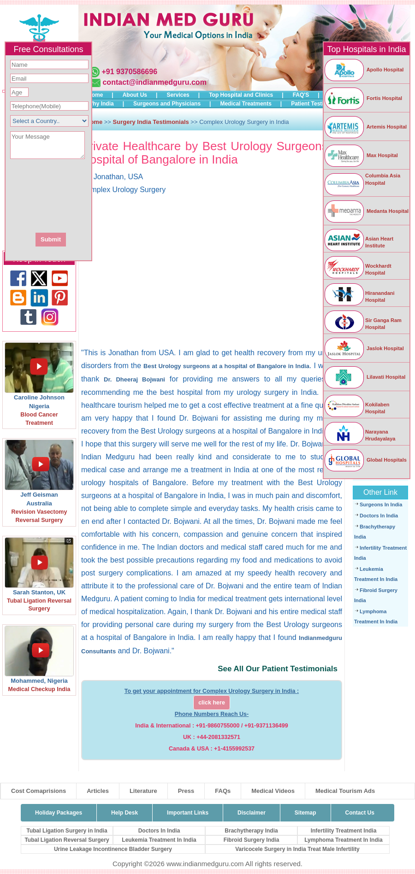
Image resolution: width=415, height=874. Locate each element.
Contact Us (359, 812)
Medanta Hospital (366, 211)
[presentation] (98, 195)
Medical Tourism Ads (345, 790)
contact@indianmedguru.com (154, 82)
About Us (135, 95)
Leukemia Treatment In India (159, 840)
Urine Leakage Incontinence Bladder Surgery (113, 849)
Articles (98, 790)
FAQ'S (301, 95)
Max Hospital (361, 155)
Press (186, 790)
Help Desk (124, 812)
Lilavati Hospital (364, 377)
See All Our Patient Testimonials (278, 668)
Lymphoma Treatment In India (343, 840)
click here (211, 702)
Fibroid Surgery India (251, 840)
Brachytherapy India (251, 830)
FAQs (223, 790)
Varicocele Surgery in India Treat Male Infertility (297, 849)
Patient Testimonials (317, 103)
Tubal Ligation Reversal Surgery (66, 840)
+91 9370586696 (129, 72)
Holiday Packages (58, 812)
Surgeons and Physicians (167, 103)
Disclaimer (251, 812)
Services (177, 95)
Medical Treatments (245, 103)
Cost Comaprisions (38, 790)
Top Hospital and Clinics (241, 95)
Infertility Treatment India (344, 830)
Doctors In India (379, 515)
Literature (143, 790)
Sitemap (305, 812)
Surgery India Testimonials (151, 121)
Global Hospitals (365, 460)
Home (95, 95)
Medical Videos (273, 790)
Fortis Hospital (363, 98)
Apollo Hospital (363, 69)
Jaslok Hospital (364, 348)
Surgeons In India (381, 504)
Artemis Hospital (365, 126)
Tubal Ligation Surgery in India (66, 830)
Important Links (187, 812)
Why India (101, 103)
